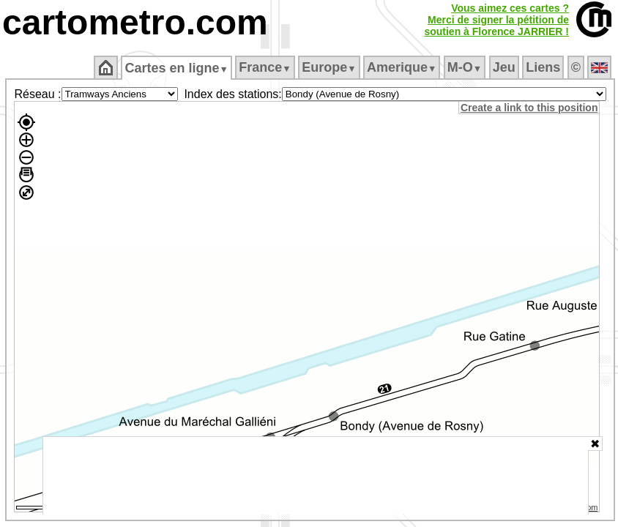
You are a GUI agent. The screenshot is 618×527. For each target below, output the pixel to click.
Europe (329, 67)
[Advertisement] (315, 476)
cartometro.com (135, 22)
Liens (543, 67)
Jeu (504, 67)
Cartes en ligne (176, 68)
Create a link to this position (529, 107)
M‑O (464, 67)
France (265, 67)
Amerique (401, 67)
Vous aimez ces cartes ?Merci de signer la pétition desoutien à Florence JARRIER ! (496, 19)
